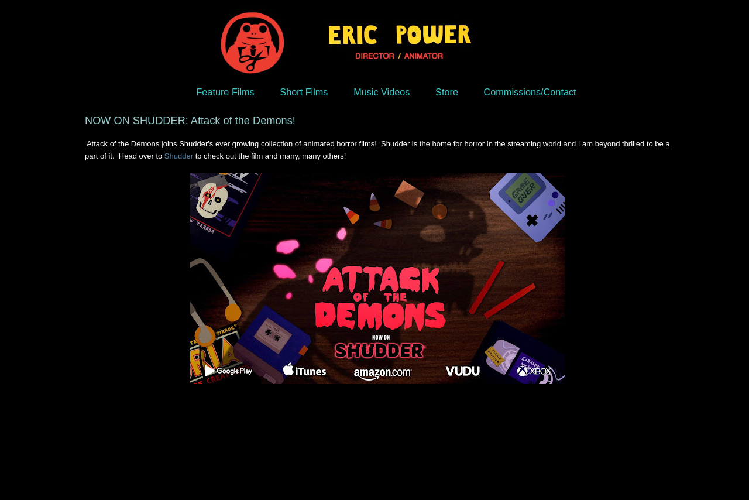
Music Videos (381, 92)
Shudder (178, 156)
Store (446, 92)
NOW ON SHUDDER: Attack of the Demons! (190, 120)
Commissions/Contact (530, 92)
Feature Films (225, 92)
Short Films (304, 92)
